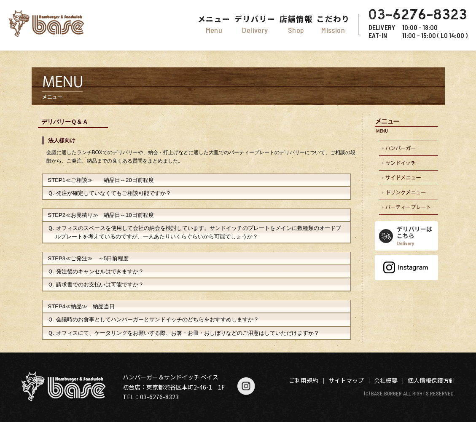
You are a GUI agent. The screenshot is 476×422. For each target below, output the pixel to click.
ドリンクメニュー (406, 192)
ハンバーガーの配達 (406, 148)
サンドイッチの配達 (406, 163)
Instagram (406, 267)
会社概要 (386, 380)
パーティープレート (406, 207)
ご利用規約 (303, 380)
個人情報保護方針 (431, 380)
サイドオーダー (406, 178)
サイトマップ (346, 380)
